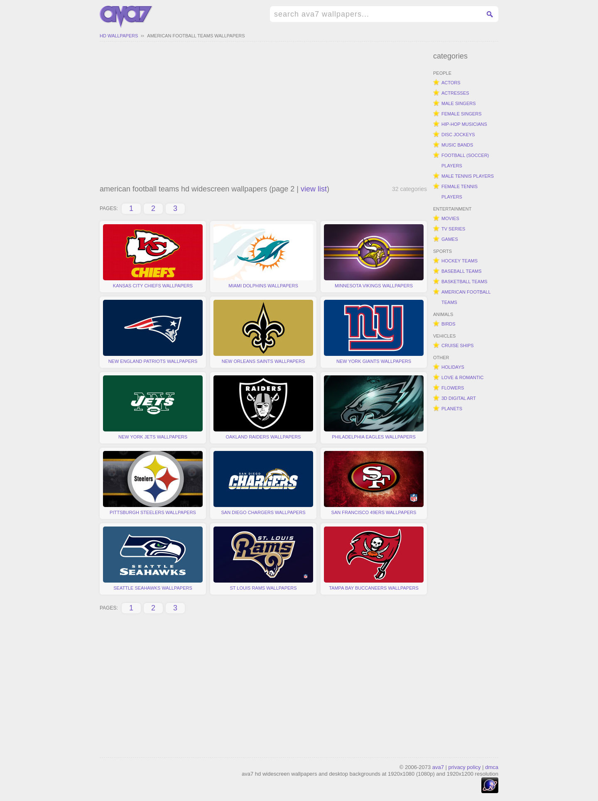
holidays (452, 367)
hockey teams (459, 260)
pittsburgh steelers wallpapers (153, 483)
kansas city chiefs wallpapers (153, 256)
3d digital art (458, 398)
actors (451, 82)
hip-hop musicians (464, 124)
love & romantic (462, 377)
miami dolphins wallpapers (263, 256)
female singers (461, 113)
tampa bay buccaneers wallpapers (374, 558)
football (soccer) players (465, 160)
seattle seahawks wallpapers (153, 558)
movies (450, 218)
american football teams (466, 297)
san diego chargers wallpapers (263, 483)
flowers (452, 387)
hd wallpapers (119, 35)
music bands (457, 144)
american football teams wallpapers (196, 35)
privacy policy (464, 767)
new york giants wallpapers (374, 332)
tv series (453, 228)
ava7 (438, 767)
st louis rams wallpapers (263, 558)
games (449, 239)
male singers (458, 103)
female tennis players (459, 191)
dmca (491, 767)
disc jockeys (458, 134)
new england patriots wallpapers (153, 332)
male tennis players (467, 176)
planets (451, 408)
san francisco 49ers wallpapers (374, 483)
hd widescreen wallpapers (126, 17)
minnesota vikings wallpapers (374, 256)
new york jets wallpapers (153, 407)
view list (314, 189)
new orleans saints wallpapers (263, 332)
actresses (455, 93)
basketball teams (464, 281)
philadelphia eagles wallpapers (374, 407)
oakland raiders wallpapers (263, 407)
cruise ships (457, 345)
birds (448, 323)
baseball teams (461, 271)
